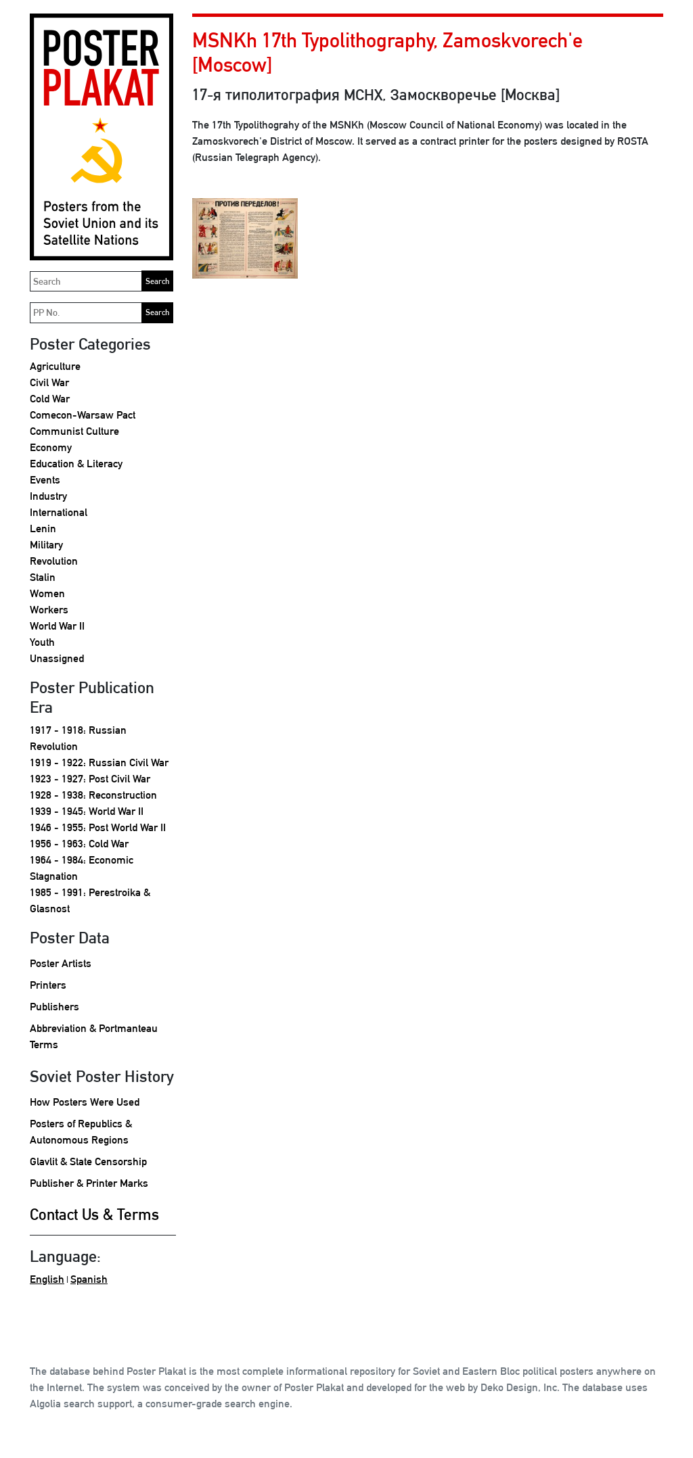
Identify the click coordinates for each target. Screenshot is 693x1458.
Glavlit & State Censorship (88, 1161)
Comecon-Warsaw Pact (82, 414)
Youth (42, 642)
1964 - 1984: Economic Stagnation (81, 868)
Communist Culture (74, 431)
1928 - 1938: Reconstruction (93, 795)
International (58, 512)
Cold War (50, 398)
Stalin (42, 577)
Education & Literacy (76, 463)
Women (47, 593)
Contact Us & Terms (94, 1214)
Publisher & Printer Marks (89, 1183)
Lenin (43, 528)
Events (45, 479)
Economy (51, 447)
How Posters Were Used (84, 1102)
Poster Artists (60, 963)
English (47, 1279)
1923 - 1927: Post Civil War (90, 778)
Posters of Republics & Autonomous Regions (81, 1131)
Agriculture (55, 366)
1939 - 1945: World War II (86, 811)
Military (46, 544)
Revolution (54, 561)
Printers (48, 985)
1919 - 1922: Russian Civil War (99, 762)
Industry (48, 496)
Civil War (49, 382)
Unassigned (57, 658)
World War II (57, 625)
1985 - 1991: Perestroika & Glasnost (90, 900)
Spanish (89, 1279)
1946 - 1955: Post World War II (98, 827)
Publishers (54, 1006)
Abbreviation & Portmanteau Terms (94, 1036)
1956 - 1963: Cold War (79, 843)
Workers (49, 609)
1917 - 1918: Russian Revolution (78, 738)
